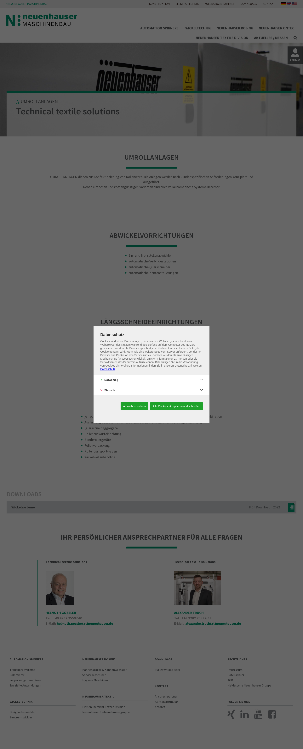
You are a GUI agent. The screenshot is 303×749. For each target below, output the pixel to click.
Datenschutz (107, 369)
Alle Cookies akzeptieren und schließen (176, 406)
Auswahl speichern (134, 406)
